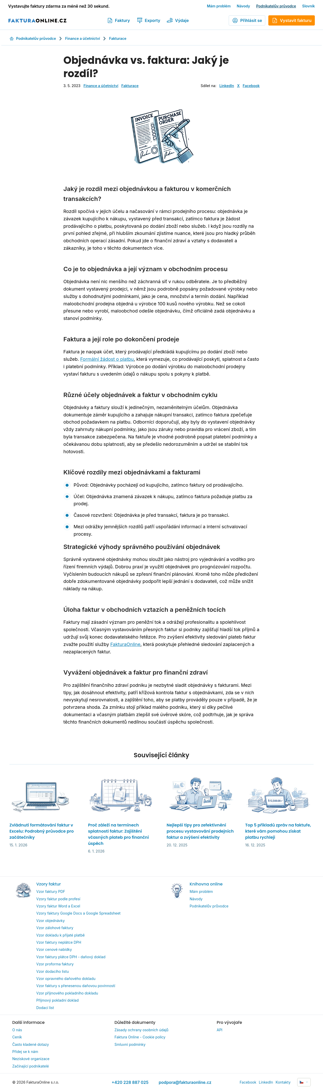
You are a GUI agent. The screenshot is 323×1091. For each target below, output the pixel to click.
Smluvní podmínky (129, 1044)
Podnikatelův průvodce (276, 6)
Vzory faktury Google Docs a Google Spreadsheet (78, 913)
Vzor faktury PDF (50, 891)
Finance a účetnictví (82, 38)
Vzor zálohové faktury (54, 928)
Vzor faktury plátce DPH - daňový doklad (71, 957)
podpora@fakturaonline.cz (185, 1082)
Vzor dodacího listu (52, 971)
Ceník (17, 1037)
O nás (17, 1030)
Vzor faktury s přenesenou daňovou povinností (75, 986)
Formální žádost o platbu (107, 359)
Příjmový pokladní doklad (57, 1000)
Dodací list (45, 1007)
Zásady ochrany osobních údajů (141, 1030)
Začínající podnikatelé (30, 1066)
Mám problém (219, 6)
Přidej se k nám (25, 1051)
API (219, 1030)
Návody (243, 6)
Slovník (308, 6)
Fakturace (117, 38)
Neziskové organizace (31, 1059)
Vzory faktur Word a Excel (58, 906)
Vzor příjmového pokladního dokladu (67, 993)
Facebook (251, 85)
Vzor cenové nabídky (54, 949)
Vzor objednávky (50, 920)
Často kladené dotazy (30, 1044)
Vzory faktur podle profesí (58, 899)
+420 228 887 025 (130, 1082)
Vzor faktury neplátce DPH (58, 942)
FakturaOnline (125, 644)
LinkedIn (226, 85)
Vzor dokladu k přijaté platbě (60, 935)
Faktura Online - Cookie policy (139, 1037)
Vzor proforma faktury (55, 964)
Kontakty (283, 1082)
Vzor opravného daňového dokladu (66, 978)
